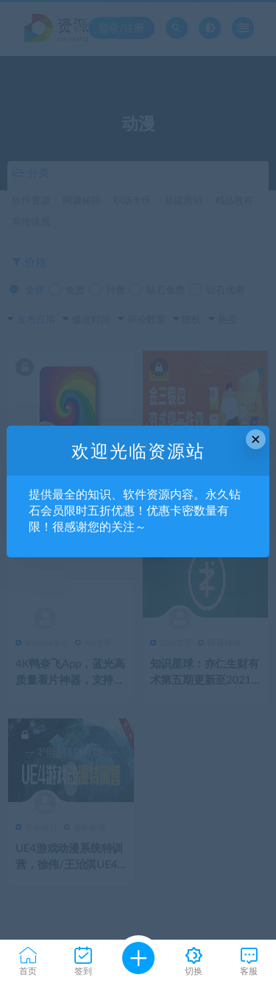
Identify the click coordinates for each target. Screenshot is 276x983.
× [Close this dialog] (256, 439)
